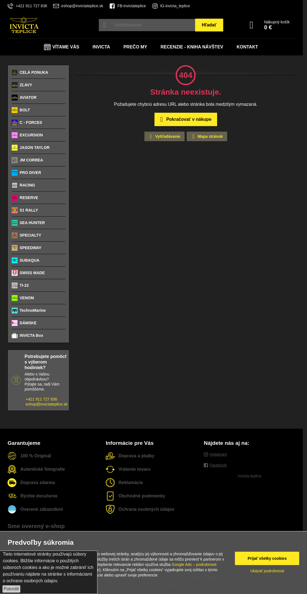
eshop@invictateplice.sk (46, 404)
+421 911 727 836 (41, 399)
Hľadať (209, 25)
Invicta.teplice (249, 476)
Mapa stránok (206, 136)
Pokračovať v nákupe (185, 119)
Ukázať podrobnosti (267, 571)
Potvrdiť (11, 588)
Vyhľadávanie (164, 136)
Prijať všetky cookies (267, 558)
